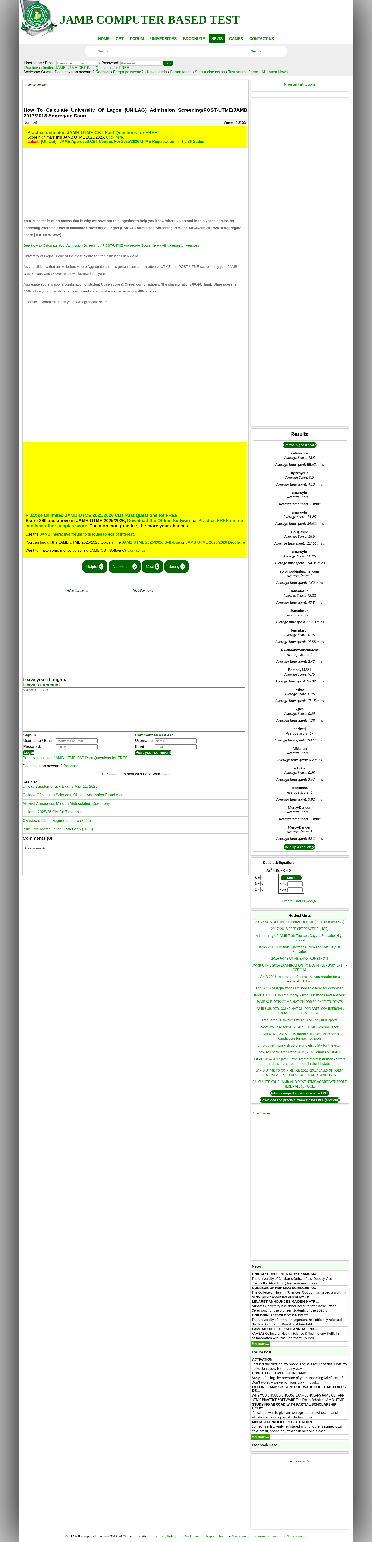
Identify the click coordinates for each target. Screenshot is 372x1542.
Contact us (136, 550)
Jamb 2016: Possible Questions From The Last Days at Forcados (300, 949)
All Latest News (274, 72)
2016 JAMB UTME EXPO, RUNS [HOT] (299, 958)
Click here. (115, 137)
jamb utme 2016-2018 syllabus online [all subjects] (300, 1020)
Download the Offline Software (159, 520)
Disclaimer (191, 1536)
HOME (103, 39)
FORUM (137, 39)
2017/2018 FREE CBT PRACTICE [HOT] (299, 928)
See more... (260, 1343)
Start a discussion (210, 72)
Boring (176, 566)
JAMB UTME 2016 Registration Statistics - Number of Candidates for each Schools (299, 1036)
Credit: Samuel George (299, 901)
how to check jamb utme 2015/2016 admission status (299, 1052)
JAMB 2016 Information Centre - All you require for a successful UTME (299, 978)
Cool (152, 566)
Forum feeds (180, 72)
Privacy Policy (165, 1536)
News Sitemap (296, 1536)
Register (102, 72)
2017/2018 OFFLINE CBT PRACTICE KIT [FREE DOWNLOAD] (299, 922)
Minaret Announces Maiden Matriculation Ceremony (66, 812)
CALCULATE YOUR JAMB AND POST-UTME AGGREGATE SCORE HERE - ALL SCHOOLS (299, 1083)
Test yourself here (243, 72)
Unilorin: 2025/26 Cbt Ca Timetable (52, 821)
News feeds (157, 72)
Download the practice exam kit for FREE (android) (299, 1100)
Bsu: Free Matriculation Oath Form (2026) (58, 838)
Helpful (95, 566)
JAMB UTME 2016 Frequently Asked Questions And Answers (300, 995)
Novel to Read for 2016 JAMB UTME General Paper (300, 1027)
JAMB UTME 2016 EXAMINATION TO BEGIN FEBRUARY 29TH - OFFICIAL (299, 967)
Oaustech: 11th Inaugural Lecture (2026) (57, 829)
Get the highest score (299, 445)
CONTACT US (261, 39)
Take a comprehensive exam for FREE (300, 1093)
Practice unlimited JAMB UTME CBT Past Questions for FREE (76, 68)
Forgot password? (129, 72)
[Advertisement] (146, 93)
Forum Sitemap (268, 1536)
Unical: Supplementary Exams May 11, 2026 (60, 795)
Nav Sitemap (241, 1536)
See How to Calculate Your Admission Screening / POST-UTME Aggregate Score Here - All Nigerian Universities (111, 245)
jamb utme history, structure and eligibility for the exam (299, 1045)
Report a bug (215, 1536)
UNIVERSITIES (163, 39)
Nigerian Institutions (299, 84)
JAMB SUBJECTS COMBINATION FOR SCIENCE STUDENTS (299, 1002)
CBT (120, 39)
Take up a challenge (299, 847)
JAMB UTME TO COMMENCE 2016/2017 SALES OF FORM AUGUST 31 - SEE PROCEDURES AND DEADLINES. (299, 1072)
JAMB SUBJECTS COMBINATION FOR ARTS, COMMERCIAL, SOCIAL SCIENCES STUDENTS (300, 1010)
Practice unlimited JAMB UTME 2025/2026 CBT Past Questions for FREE (101, 515)
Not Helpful (125, 566)
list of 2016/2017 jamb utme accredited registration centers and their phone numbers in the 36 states (299, 1061)
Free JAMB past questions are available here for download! (300, 988)
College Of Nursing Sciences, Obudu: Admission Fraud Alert (73, 803)
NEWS (217, 39)
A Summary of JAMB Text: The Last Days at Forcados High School (299, 937)
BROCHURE (194, 39)
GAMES (236, 39)
